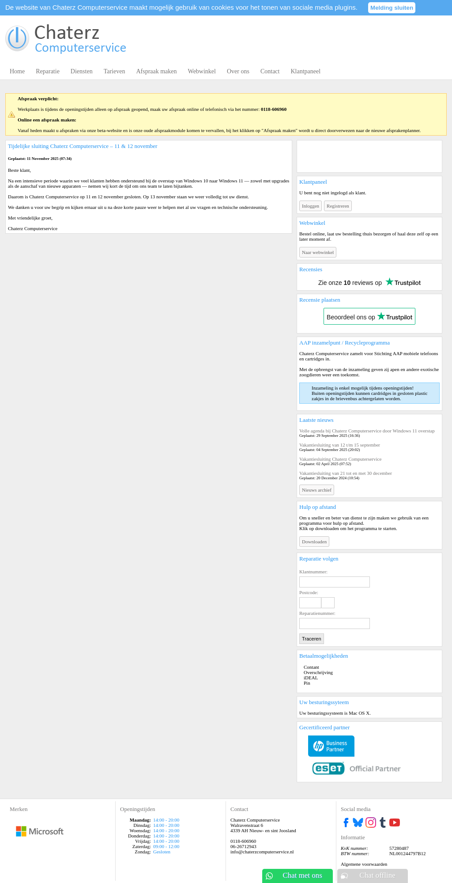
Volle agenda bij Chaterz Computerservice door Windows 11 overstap (367, 430)
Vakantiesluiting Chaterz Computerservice (340, 459)
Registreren (338, 205)
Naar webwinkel (318, 252)
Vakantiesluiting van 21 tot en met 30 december (345, 473)
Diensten (82, 71)
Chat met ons (302, 875)
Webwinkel (202, 71)
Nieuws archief (316, 490)
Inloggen (310, 205)
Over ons (238, 71)
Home (17, 71)
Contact (270, 71)
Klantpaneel (305, 71)
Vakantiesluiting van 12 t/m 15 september (339, 444)
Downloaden (314, 541)
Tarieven (114, 71)
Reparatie (48, 71)
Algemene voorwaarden (364, 864)
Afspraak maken (156, 71)
